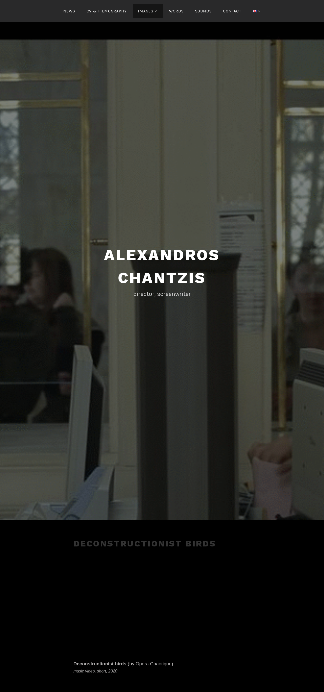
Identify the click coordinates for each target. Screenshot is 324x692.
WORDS (176, 11)
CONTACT (232, 11)
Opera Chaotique (154, 663)
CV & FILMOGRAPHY (107, 11)
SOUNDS (203, 11)
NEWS (69, 11)
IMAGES (145, 11)
